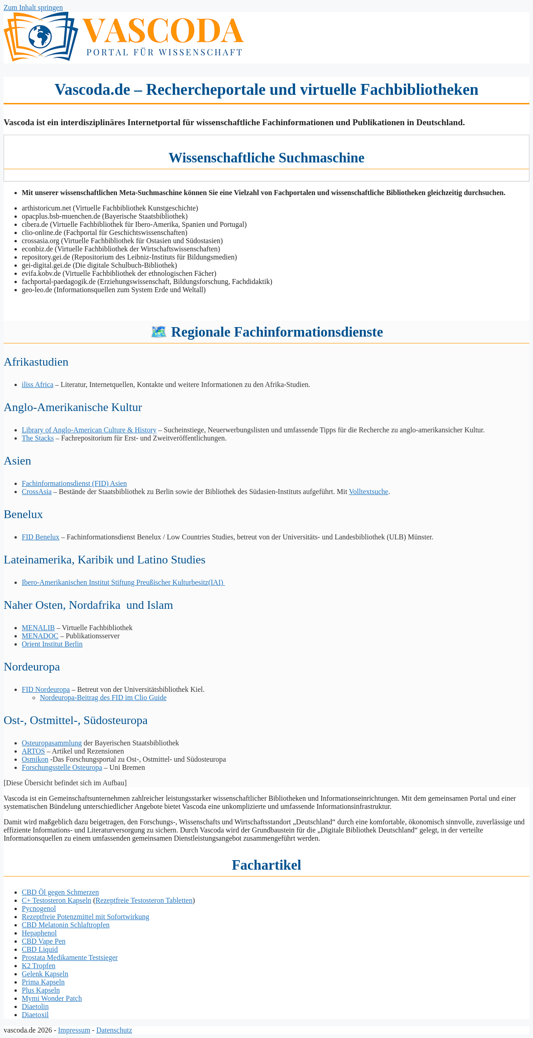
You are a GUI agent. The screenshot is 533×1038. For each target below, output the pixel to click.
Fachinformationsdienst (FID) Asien (74, 483)
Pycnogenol (39, 908)
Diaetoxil (35, 1014)
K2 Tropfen (38, 965)
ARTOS (33, 751)
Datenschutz (114, 1030)
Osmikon (35, 759)
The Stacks (38, 438)
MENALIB (38, 628)
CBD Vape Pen (44, 941)
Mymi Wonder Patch (52, 998)
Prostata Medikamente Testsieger (70, 957)
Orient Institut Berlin (52, 644)
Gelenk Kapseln (45, 974)
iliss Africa (37, 384)
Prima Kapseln (43, 982)
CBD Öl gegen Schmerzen (60, 892)
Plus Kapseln (41, 990)
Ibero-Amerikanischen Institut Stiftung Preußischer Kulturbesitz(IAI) (123, 582)
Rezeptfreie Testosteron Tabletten (144, 900)
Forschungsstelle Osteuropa (62, 767)
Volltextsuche (368, 491)
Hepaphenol (39, 933)
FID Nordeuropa (46, 689)
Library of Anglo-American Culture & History (89, 430)
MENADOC (40, 636)
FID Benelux (40, 537)
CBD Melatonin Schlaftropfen (66, 925)
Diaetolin (35, 1006)
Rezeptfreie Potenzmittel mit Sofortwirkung (85, 916)
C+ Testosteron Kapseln (56, 900)
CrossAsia (37, 491)
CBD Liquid (40, 949)
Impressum (74, 1030)
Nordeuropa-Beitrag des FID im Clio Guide (103, 697)
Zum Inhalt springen (33, 7)
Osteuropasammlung (52, 743)
